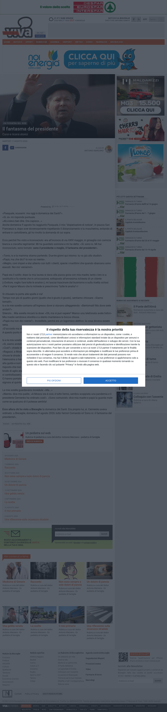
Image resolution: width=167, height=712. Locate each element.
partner (48, 334)
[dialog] (83, 356)
